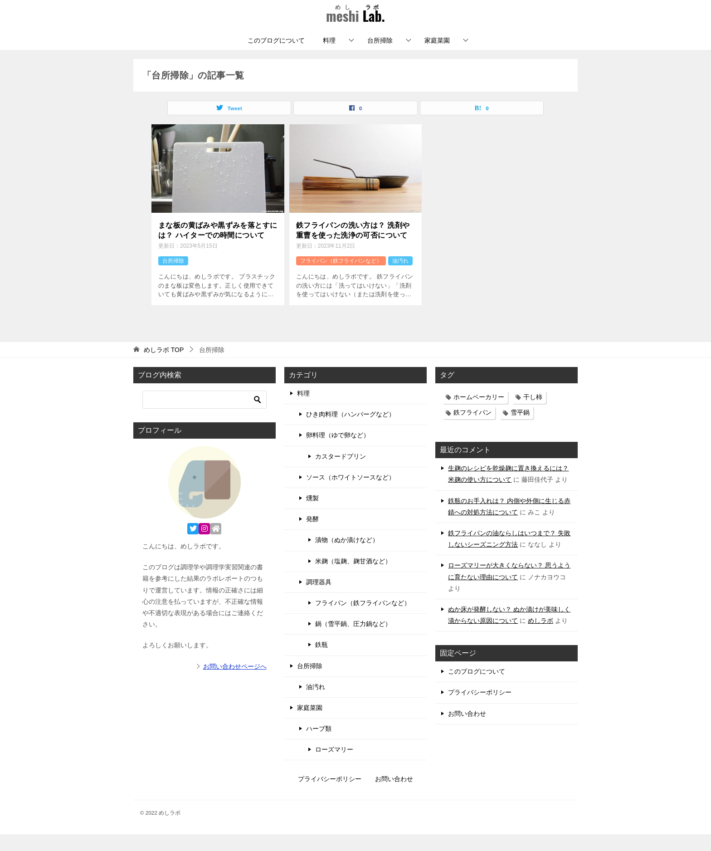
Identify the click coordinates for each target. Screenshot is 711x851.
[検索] (204, 417)
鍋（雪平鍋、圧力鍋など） (353, 641)
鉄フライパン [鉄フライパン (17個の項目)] (472, 429)
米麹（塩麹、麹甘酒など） (353, 578)
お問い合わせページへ (235, 683)
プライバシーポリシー (479, 709)
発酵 (312, 536)
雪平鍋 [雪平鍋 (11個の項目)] (520, 429)
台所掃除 (380, 57)
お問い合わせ (467, 730)
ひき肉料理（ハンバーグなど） (350, 431)
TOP (164, 367)
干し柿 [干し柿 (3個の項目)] (532, 414)
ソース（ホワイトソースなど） (350, 494)
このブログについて (276, 57)
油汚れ (400, 277)
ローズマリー (334, 766)
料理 (329, 57)
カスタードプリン (340, 473)
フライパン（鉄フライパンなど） (341, 277)
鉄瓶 (321, 661)
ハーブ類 (318, 745)
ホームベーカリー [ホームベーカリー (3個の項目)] (478, 414)
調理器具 (318, 598)
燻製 (312, 515)
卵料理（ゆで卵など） (338, 452)
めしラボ (540, 637)
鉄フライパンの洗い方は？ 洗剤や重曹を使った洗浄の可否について (353, 247)
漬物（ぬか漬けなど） (347, 557)
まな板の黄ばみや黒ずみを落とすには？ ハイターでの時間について (217, 247)
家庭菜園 (437, 57)
